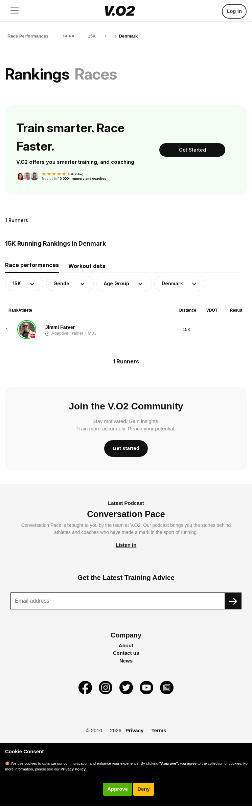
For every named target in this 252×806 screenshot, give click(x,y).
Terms (159, 730)
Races (96, 74)
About (126, 645)
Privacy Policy (73, 769)
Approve (117, 789)
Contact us (126, 653)
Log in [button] (234, 11)
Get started (126, 448)
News (126, 661)
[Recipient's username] (117, 600)
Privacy (134, 730)
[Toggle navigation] (14, 10)
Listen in (126, 545)
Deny (143, 789)
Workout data (87, 266)
